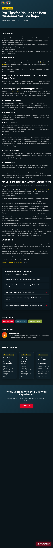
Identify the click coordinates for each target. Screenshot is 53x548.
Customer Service (7, 8)
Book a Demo (26, 405)
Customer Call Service (17, 91)
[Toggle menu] (50, 2)
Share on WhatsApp (35, 321)
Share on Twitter (21, 321)
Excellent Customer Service (42, 190)
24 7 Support (12, 255)
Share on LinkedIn (8, 321)
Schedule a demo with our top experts (12, 262)
